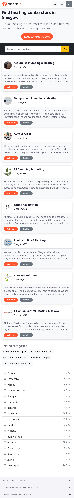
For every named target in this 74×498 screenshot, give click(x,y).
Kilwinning (37, 453)
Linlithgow (37, 465)
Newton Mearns (37, 390)
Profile (26, 87)
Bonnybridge (37, 436)
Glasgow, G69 (20, 244)
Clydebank (37, 378)
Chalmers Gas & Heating (30, 240)
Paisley (37, 384)
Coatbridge (37, 402)
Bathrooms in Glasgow (14, 357)
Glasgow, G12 (20, 173)
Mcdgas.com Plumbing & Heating (35, 98)
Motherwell (37, 419)
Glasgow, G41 (20, 67)
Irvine (37, 459)
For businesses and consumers (20, 487)
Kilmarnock (37, 448)
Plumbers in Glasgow (41, 351)
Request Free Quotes (37, 36)
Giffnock (37, 373)
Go (65, 49)
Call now (11, 87)
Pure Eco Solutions (26, 275)
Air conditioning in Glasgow (17, 363)
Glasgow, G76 (20, 208)
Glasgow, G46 (20, 315)
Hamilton (37, 413)
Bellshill (37, 407)
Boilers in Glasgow (40, 357)
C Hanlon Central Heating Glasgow (36, 311)
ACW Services (22, 134)
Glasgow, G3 (20, 102)
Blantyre (37, 396)
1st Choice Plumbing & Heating (34, 63)
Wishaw (37, 430)
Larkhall (37, 425)
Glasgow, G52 (20, 138)
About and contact (14, 480)
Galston (37, 442)
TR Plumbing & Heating (29, 169)
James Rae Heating (26, 204)
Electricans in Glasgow (14, 351)
